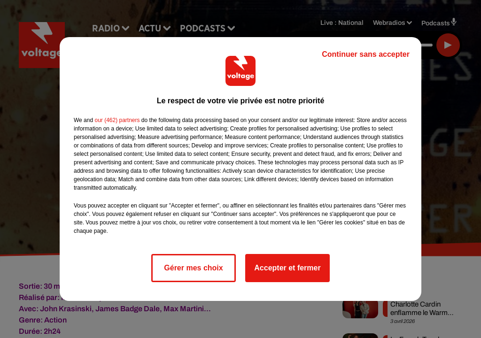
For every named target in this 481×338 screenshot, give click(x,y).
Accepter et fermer (287, 268)
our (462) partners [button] (117, 120)
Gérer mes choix (193, 268)
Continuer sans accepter (366, 54)
